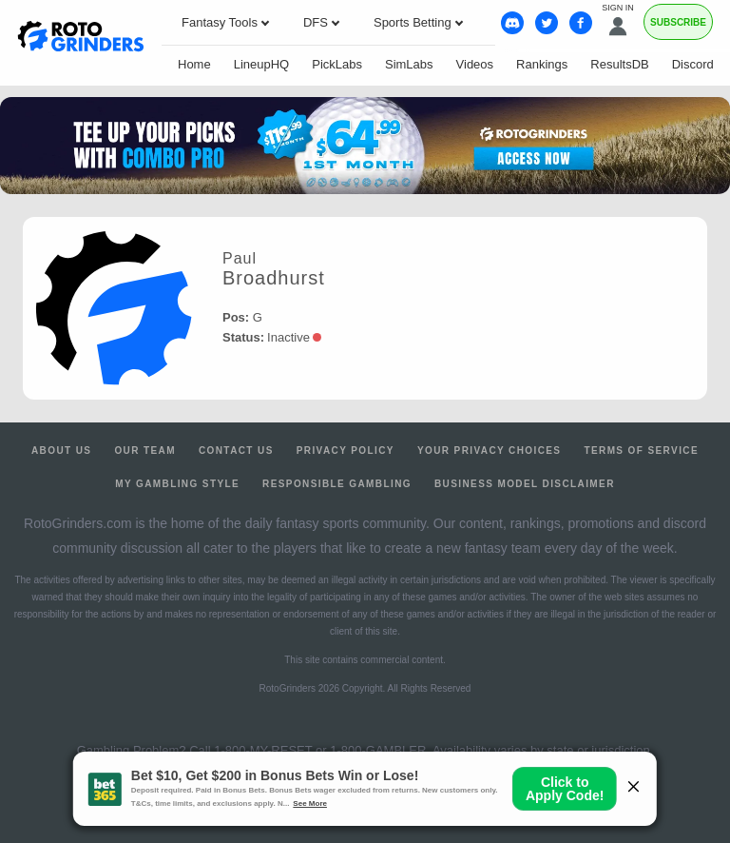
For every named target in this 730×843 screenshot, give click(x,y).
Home (194, 64)
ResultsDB (619, 64)
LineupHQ (262, 64)
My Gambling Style (177, 484)
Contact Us (236, 450)
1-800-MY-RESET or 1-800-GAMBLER (320, 750)
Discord (693, 64)
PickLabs (337, 64)
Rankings (541, 64)
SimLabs (409, 64)
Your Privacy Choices (489, 450)
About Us (61, 450)
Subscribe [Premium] (678, 22)
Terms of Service (641, 450)
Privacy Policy (345, 450)
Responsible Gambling (337, 484)
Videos (475, 64)
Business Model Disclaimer (524, 484)
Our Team (145, 450)
